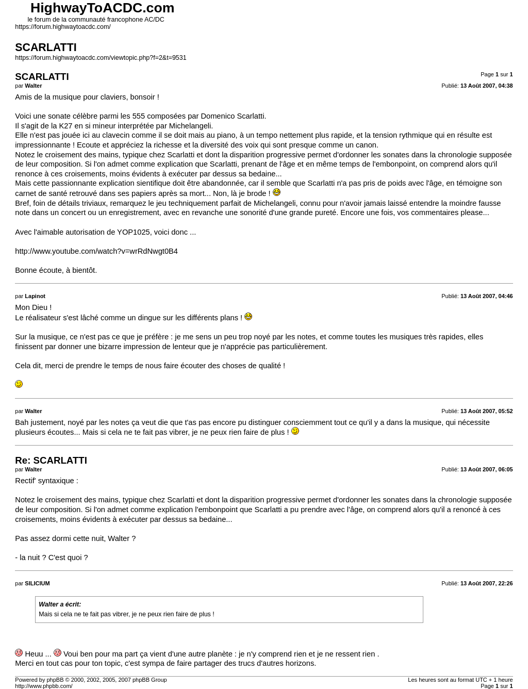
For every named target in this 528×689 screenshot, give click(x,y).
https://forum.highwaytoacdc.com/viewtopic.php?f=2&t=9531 (100, 57)
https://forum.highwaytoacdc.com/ (63, 26)
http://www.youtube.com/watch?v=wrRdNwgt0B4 (96, 251)
